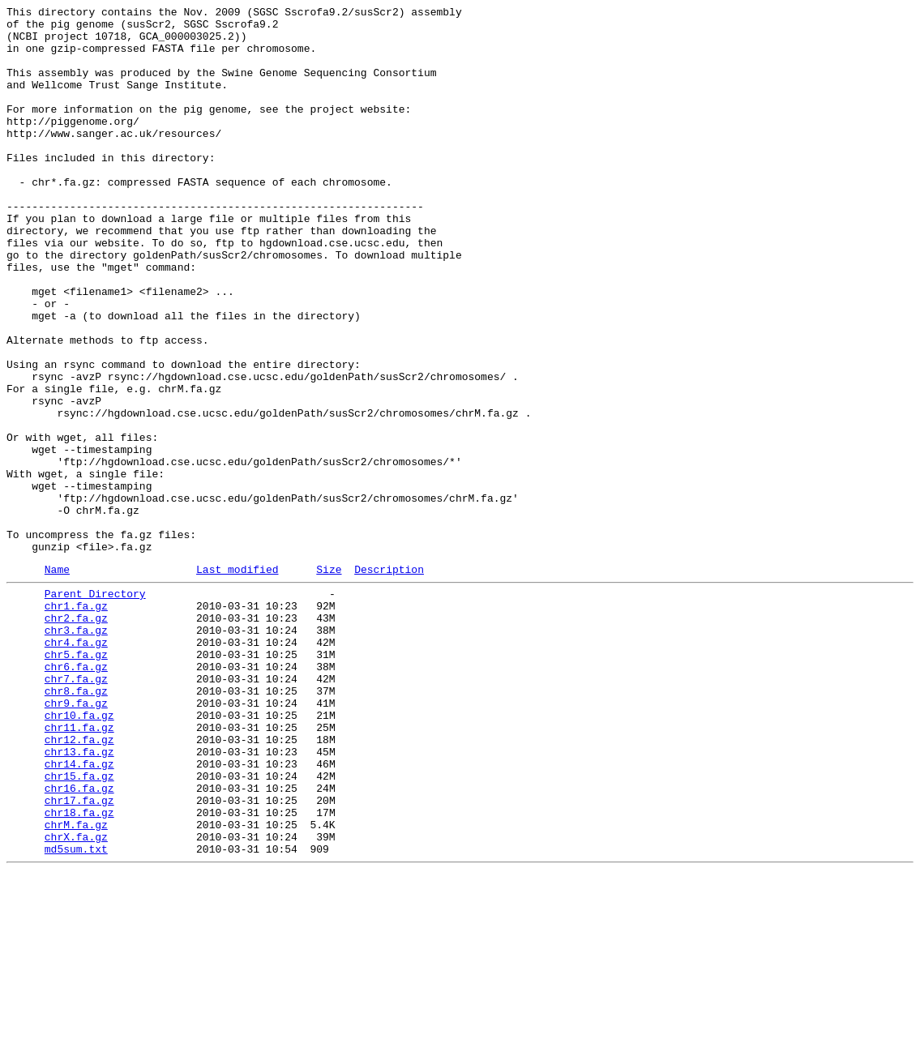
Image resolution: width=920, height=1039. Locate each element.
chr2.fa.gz (76, 736)
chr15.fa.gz (79, 926)
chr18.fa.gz (79, 970)
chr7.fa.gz (76, 809)
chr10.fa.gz (79, 853)
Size (328, 680)
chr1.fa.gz (76, 722)
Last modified (237, 680)
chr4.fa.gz (76, 766)
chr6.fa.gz (76, 795)
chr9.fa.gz (76, 839)
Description (389, 680)
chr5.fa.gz (76, 780)
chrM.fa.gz (76, 984)
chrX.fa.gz (76, 999)
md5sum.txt (76, 1014)
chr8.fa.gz (76, 824)
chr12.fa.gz (79, 882)
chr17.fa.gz (79, 955)
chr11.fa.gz (79, 868)
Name (57, 680)
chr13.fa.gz (79, 897)
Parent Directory (95, 707)
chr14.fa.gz (79, 911)
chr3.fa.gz (76, 751)
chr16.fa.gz (79, 941)
